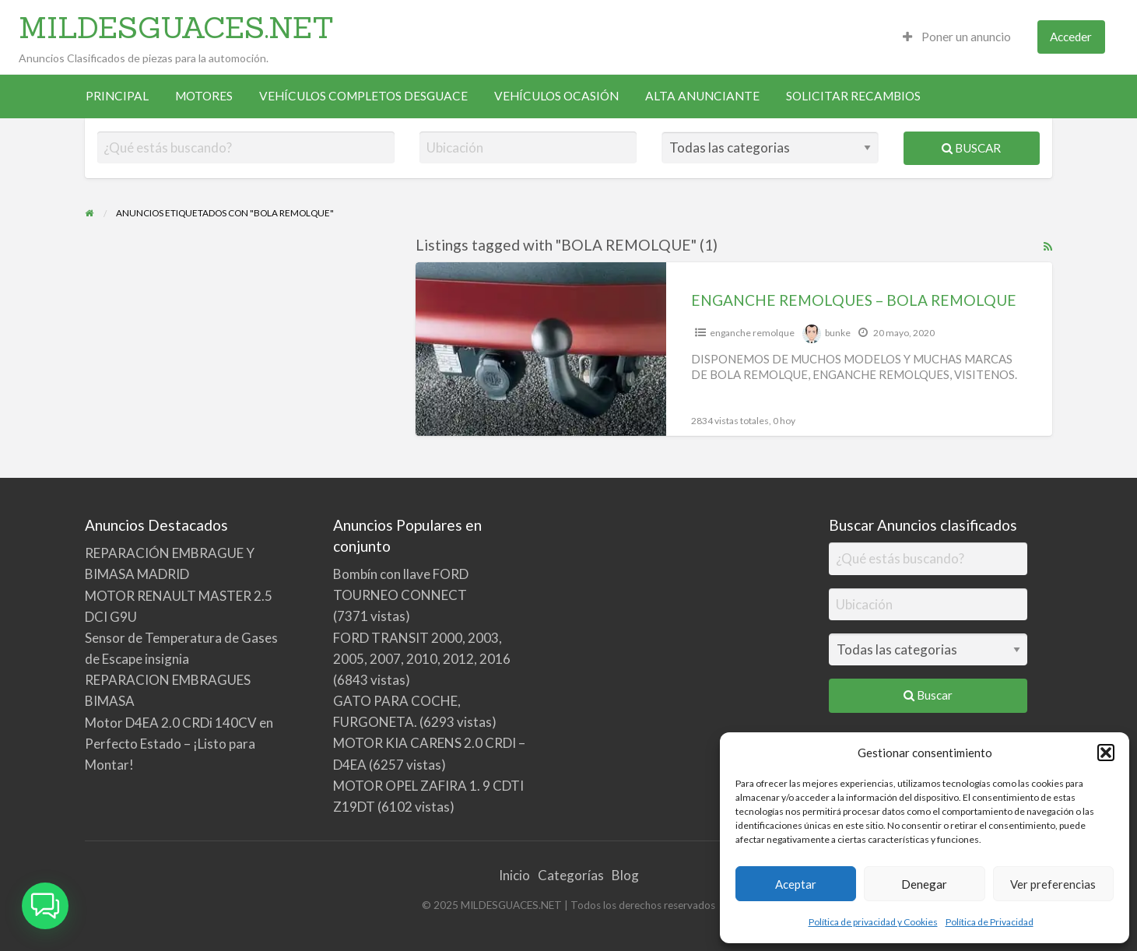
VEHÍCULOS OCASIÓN (556, 96)
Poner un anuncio (957, 37)
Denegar (924, 884)
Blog (625, 875)
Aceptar (795, 884)
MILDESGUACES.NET (176, 27)
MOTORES (204, 96)
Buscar (971, 148)
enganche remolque (752, 333)
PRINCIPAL (117, 96)
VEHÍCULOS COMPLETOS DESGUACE (363, 96)
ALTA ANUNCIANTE (702, 96)
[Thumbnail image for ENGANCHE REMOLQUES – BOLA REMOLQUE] (541, 349)
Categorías (571, 875)
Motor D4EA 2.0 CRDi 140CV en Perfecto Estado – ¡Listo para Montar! (179, 743)
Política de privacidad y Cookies (873, 922)
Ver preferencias (1053, 884)
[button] (1106, 752)
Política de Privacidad (989, 922)
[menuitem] (957, 37)
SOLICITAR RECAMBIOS (853, 96)
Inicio (514, 875)
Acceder (1071, 37)
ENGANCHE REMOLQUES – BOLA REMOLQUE (853, 300)
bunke (838, 333)
